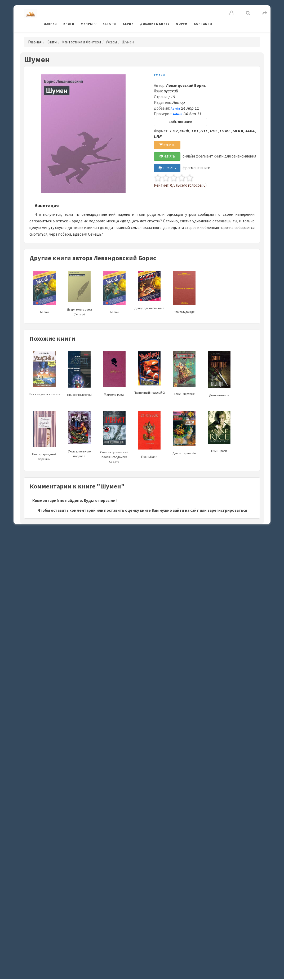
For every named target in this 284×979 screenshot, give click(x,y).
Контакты (203, 24)
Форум (182, 24)
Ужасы (111, 41)
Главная (49, 24)
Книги (68, 24)
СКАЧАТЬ (167, 168)
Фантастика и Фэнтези (81, 41)
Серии (128, 24)
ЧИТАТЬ (167, 156)
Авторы (110, 24)
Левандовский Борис (186, 85)
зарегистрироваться (227, 510)
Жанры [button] (87, 24)
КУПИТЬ (167, 145)
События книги (180, 122)
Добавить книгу (155, 24)
